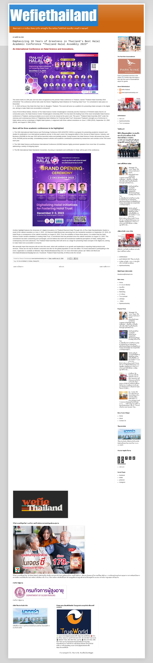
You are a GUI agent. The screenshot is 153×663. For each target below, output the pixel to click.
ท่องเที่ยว (122, 287)
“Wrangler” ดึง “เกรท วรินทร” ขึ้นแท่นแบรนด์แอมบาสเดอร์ (134, 170)
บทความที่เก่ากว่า (105, 266)
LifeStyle (122, 299)
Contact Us (122, 420)
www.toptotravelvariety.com (130, 92)
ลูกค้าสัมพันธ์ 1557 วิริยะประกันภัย (129, 259)
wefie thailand (126, 89)
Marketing (122, 292)
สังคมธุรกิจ (36, 261)
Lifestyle (121, 289)
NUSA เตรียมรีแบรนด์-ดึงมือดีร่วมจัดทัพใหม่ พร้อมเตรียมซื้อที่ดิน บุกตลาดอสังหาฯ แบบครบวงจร (134, 212)
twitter (121, 477)
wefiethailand (123, 257)
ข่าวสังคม (29, 261)
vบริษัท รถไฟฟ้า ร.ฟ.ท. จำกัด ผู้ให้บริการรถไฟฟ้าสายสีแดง (129, 262)
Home (121, 282)
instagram (122, 482)
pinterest (122, 480)
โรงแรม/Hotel (123, 296)
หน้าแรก (61, 266)
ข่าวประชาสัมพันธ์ (22, 261)
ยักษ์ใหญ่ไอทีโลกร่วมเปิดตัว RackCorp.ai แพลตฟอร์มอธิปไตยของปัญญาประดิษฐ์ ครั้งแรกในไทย (129, 191)
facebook (122, 475)
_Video (121, 301)
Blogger (90, 653)
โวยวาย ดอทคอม (124, 123)
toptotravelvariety (124, 121)
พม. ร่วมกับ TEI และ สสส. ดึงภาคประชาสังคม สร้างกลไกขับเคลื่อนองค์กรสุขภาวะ (134, 395)
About (121, 418)
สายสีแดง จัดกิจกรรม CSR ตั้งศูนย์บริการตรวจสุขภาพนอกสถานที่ (134, 376)
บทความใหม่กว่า (18, 266)
